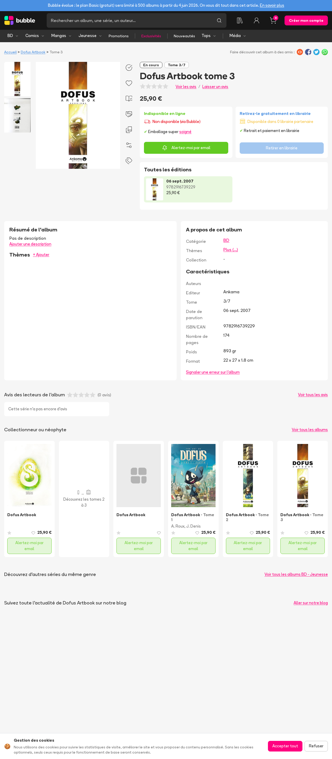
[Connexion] (256, 20)
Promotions (119, 36)
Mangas (61, 35)
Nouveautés (184, 36)
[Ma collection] (240, 20)
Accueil (10, 52)
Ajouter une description (30, 244)
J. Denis (193, 526)
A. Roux (177, 526)
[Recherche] (129, 20)
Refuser (316, 745)
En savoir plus (272, 5)
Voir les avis (186, 86)
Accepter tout (285, 745)
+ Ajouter (41, 254)
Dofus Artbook (33, 52)
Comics (35, 35)
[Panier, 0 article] (273, 20)
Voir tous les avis (313, 394)
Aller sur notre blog (311, 602)
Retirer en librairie (282, 147)
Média (238, 35)
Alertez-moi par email (186, 147)
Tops (209, 35)
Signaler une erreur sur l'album (213, 372)
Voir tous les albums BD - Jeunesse (296, 574)
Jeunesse (90, 35)
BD (13, 35)
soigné (185, 131)
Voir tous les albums (310, 429)
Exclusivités (151, 36)
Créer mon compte (306, 20)
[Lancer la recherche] (219, 20)
